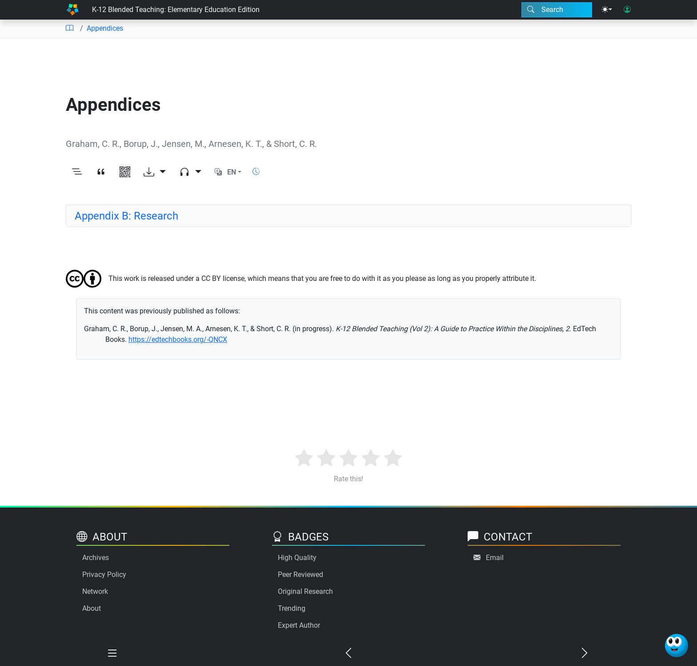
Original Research (305, 591)
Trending (291, 608)
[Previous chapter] (349, 653)
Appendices (105, 28)
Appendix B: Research (126, 216)
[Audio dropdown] (190, 172)
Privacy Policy (104, 574)
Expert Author (299, 625)
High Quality (297, 557)
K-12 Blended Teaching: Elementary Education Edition (176, 9)
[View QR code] (125, 172)
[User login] (627, 9)
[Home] (72, 10)
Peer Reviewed (300, 574)
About (91, 608)
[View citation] (101, 172)
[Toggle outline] (77, 172)
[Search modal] (556, 9)
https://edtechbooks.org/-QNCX (177, 339)
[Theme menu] (607, 9)
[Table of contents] (69, 28)
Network (95, 591)
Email (495, 557)
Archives (95, 557)
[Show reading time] (256, 171)
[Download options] (155, 172)
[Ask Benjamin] (676, 645)
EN (231, 172)
